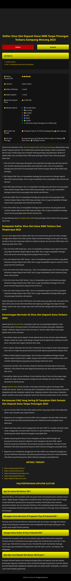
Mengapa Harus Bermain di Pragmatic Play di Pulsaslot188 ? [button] (30, 516)
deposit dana (12, 387)
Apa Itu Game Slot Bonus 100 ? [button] (17, 491)
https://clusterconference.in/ (14, 471)
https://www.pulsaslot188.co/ (14, 468)
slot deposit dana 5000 (26, 218)
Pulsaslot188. (32, 577)
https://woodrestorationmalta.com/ (16, 473)
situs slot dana (18, 324)
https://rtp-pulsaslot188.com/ (14, 476)
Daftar (18, 47)
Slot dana (5, 236)
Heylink (53, 47)
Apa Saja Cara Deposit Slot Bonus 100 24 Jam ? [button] (24, 555)
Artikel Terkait (11, 62)
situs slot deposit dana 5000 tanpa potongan (39, 147)
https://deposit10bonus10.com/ (15, 478)
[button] (35, 56)
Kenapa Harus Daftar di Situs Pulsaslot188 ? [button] (23, 533)
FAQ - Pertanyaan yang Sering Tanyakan (20, 64)
